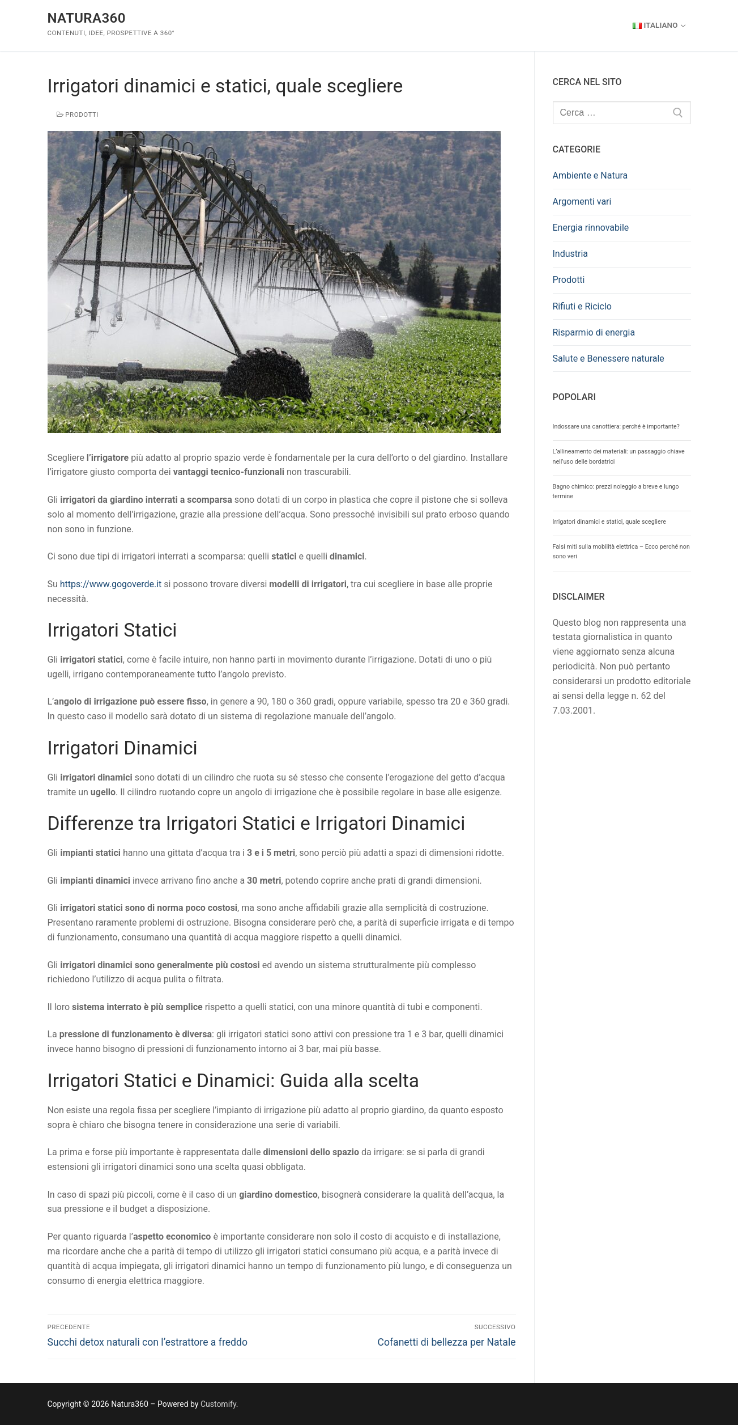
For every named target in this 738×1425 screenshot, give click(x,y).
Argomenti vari (582, 201)
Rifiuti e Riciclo (582, 306)
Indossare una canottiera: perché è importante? (616, 426)
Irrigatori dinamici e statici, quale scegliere (609, 521)
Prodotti (78, 114)
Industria (570, 253)
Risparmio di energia (594, 332)
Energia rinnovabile (591, 227)
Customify (218, 1404)
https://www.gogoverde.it (111, 584)
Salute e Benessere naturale (608, 358)
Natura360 (87, 18)
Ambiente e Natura (590, 175)
